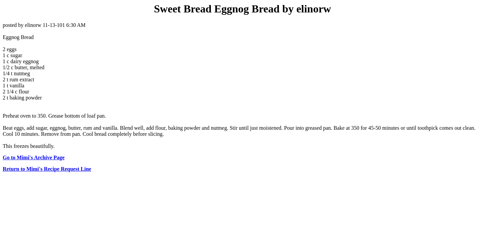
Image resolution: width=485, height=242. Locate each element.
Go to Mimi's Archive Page (34, 157)
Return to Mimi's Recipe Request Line (47, 169)
